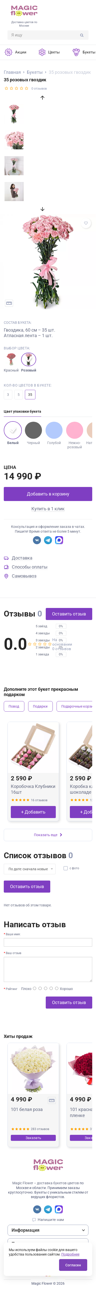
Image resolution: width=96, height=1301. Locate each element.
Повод (14, 706)
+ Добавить (33, 812)
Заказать (33, 1138)
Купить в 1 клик (48, 508)
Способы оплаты (29, 567)
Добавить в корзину (48, 494)
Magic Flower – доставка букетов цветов (45, 1183)
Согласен (73, 1265)
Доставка (22, 558)
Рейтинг (11, 989)
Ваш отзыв (13, 953)
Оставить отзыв (69, 613)
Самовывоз (24, 576)
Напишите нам (51, 1219)
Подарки (40, 706)
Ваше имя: (13, 934)
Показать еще (48, 835)
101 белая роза (27, 1109)
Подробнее (70, 1254)
